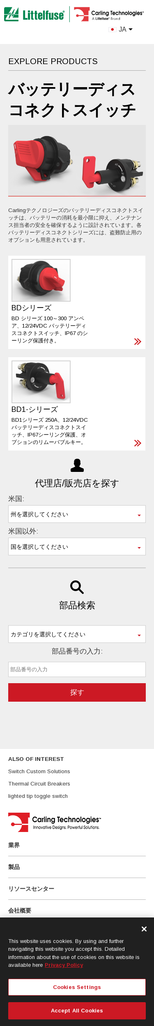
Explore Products (53, 61)
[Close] (144, 929)
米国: (16, 499)
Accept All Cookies (77, 1011)
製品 (14, 867)
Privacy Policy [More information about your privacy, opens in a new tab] (64, 965)
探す (77, 692)
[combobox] (77, 514)
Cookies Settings (77, 987)
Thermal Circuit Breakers (39, 784)
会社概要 (19, 910)
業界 (14, 845)
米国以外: (23, 531)
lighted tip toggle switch (38, 796)
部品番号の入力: (77, 651)
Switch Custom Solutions (39, 771)
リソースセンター (31, 888)
